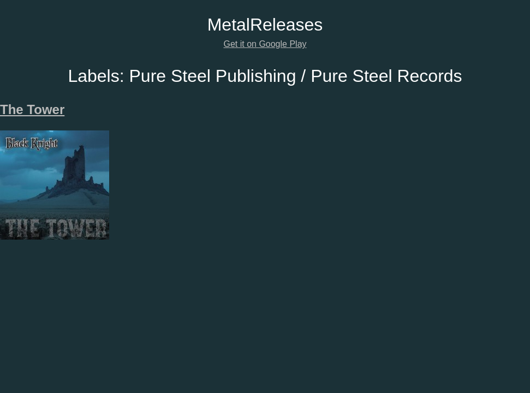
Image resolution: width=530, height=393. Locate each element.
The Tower (32, 109)
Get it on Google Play (264, 44)
